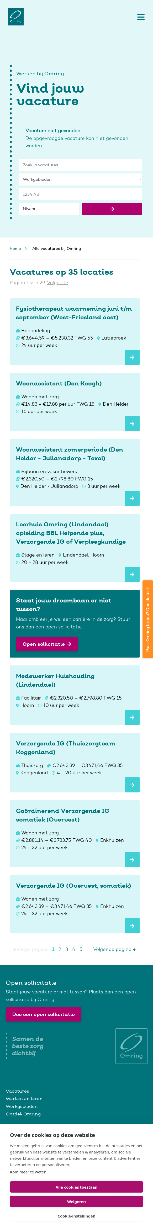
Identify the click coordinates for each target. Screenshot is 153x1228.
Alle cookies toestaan (76, 1187)
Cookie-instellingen (76, 1216)
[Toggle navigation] (139, 17)
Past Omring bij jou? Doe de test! (147, 619)
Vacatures (17, 1091)
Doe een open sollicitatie (43, 1014)
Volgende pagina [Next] (114, 949)
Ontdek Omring (23, 1113)
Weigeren (76, 1201)
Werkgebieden (22, 1106)
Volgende (57, 282)
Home (15, 248)
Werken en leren (24, 1098)
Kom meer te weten (28, 1171)
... (88, 949)
